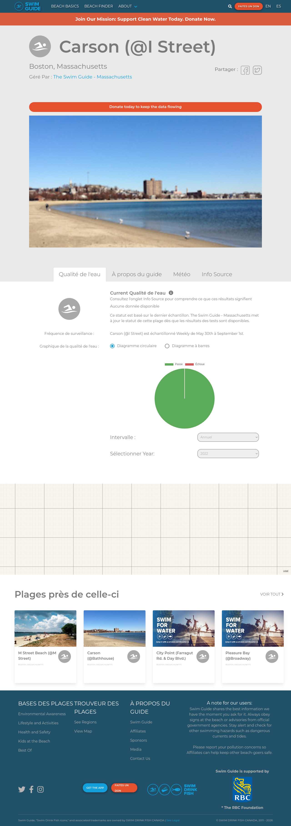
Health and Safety (34, 732)
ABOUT (125, 6)
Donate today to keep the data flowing (145, 107)
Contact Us (140, 758)
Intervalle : (122, 437)
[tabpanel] (145, 375)
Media (136, 749)
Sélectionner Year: (132, 454)
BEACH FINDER (98, 6)
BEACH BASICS (65, 6)
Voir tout (272, 594)
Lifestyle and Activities (38, 723)
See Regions (85, 722)
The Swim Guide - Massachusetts (92, 77)
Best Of (25, 750)
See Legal (173, 820)
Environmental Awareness (42, 714)
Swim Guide (141, 722)
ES (278, 6)
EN (268, 6)
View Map (83, 731)
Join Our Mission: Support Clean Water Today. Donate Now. (145, 19)
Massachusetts (82, 66)
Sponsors (138, 740)
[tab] (79, 274)
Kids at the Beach (34, 741)
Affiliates (138, 731)
